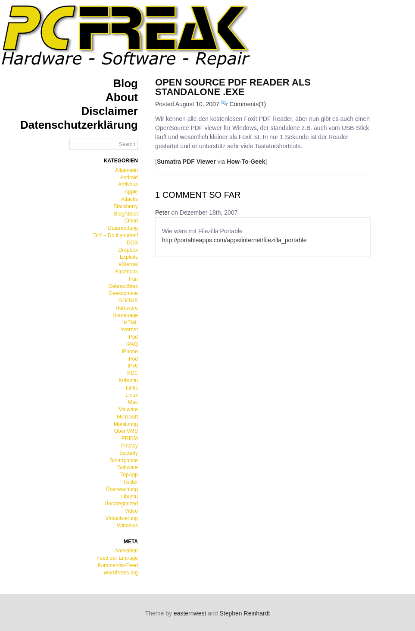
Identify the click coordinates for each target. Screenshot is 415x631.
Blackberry (125, 206)
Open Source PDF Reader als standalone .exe (233, 87)
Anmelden (126, 551)
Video (131, 511)
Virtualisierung (121, 518)
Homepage (125, 315)
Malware (128, 409)
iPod (133, 359)
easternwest (190, 613)
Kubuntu (128, 380)
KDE (132, 373)
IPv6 (133, 366)
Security (128, 453)
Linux (131, 395)
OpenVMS (126, 431)
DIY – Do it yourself (116, 235)
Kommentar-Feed (118, 565)
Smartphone (124, 460)
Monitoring (126, 424)
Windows (127, 526)
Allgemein (126, 170)
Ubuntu (129, 497)
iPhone (130, 352)
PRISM (130, 438)
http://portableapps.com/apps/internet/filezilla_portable (234, 240)
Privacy (129, 446)
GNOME (128, 301)
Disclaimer (109, 111)
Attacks (129, 199)
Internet (129, 330)
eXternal (128, 264)
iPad (133, 337)
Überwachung (122, 489)
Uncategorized (121, 504)
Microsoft (127, 417)
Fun (133, 279)
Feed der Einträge (117, 558)
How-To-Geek (246, 161)
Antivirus (128, 184)
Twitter (130, 482)
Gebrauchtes (123, 286)
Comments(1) (243, 104)
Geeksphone (123, 293)
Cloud (131, 221)
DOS (132, 243)
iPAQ (132, 344)
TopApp (129, 475)
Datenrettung (123, 228)
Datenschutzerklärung (79, 124)
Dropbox (128, 250)
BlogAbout (126, 214)
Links (132, 388)
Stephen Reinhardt (245, 613)
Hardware (126, 308)
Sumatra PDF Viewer (186, 161)
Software (128, 467)
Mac (133, 402)
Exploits (129, 257)
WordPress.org (120, 573)
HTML (131, 323)
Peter (162, 212)
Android (129, 177)
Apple (131, 192)
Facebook (126, 272)
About (122, 97)
